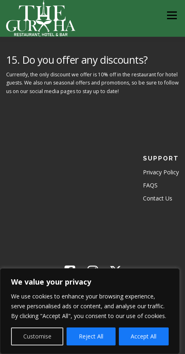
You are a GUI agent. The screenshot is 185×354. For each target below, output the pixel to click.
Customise (37, 336)
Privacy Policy (161, 172)
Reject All (91, 336)
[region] (90, 311)
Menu (171, 15)
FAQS (150, 185)
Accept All (143, 336)
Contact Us (157, 198)
